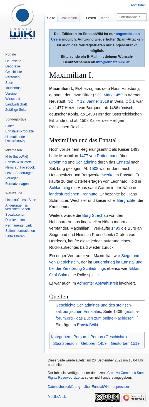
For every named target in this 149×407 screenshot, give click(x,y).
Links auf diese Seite (20, 200)
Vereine (11, 94)
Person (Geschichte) (108, 337)
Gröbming (58, 162)
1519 (104, 101)
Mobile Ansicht (58, 397)
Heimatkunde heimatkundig (15, 139)
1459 (118, 95)
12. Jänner (89, 101)
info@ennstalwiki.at (113, 62)
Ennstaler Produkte (19, 131)
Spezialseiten (15, 215)
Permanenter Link (18, 225)
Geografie (12, 66)
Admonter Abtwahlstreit (97, 283)
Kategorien (60, 337)
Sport (9, 83)
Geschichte (13, 72)
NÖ (71, 101)
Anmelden (138, 5)
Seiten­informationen (20, 231)
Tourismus (13, 88)
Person (79, 337)
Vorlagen (11, 178)
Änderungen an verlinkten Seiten (17, 207)
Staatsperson (65, 343)
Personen (12, 77)
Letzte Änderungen (19, 173)
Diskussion (68, 18)
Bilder (9, 126)
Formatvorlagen (17, 184)
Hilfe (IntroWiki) (16, 157)
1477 (83, 156)
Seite (51, 18)
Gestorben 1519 (125, 343)
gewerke (105, 175)
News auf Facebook (20, 167)
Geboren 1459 (93, 343)
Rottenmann (107, 156)
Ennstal (123, 162)
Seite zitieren (14, 236)
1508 (94, 168)
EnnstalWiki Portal (18, 162)
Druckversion (15, 220)
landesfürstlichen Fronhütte (73, 194)
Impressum (121, 387)
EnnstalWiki (87, 325)
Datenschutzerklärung (64, 387)
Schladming (86, 162)
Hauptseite (13, 61)
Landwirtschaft (16, 104)
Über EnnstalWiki (96, 387)
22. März (105, 95)
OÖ (128, 101)
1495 (115, 228)
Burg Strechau (95, 215)
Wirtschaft (12, 99)
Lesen (91, 18)
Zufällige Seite (15, 110)
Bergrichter (126, 200)
